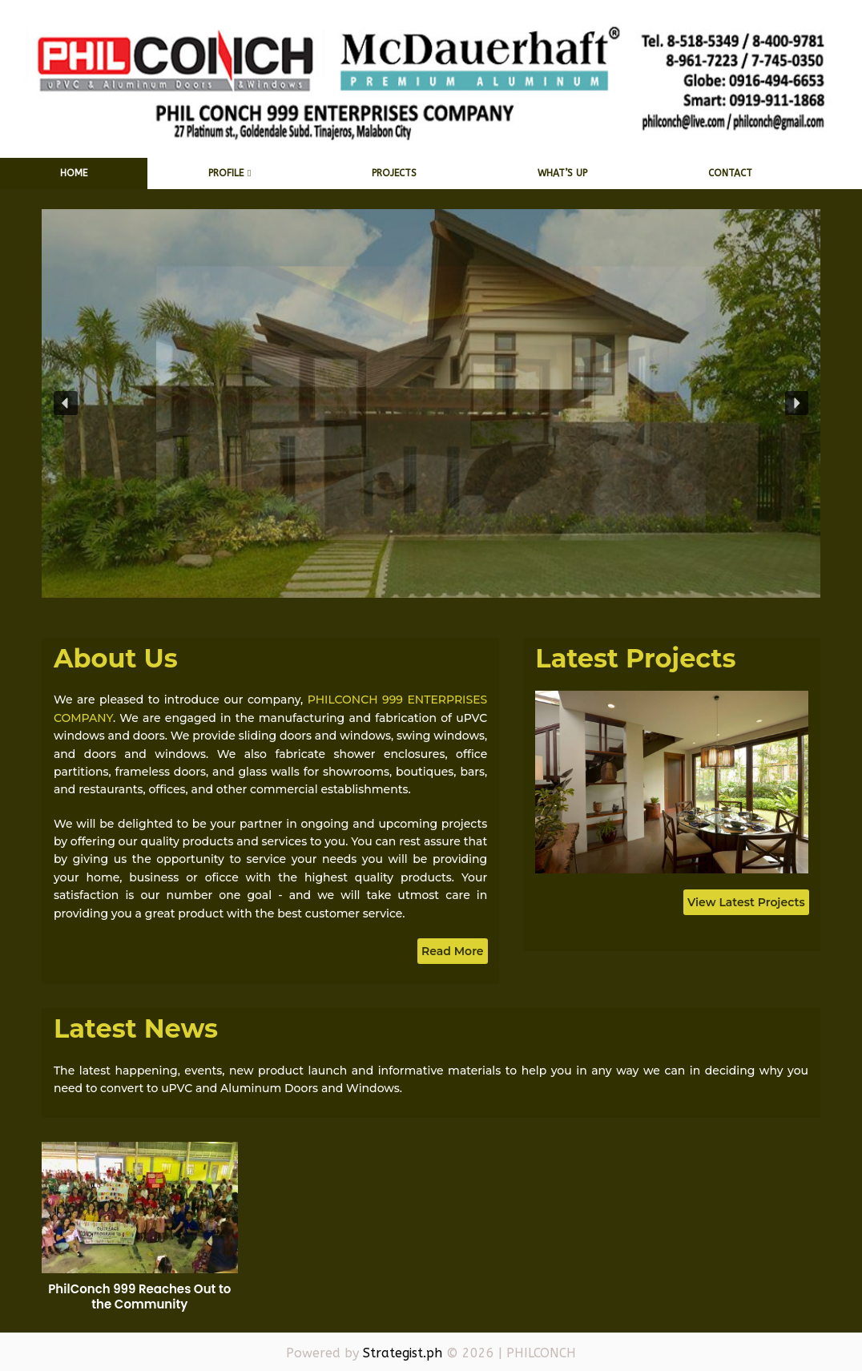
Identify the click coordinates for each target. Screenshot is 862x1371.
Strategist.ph (402, 1353)
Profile (226, 173)
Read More (452, 951)
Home (73, 173)
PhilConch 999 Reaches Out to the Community (139, 1296)
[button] (66, 403)
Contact (730, 173)
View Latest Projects (746, 902)
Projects (394, 173)
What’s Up (562, 173)
